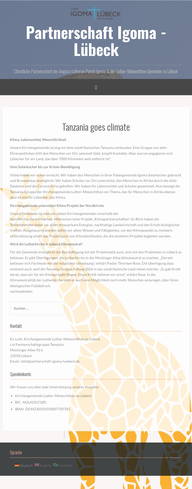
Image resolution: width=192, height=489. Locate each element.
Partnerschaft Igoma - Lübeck (96, 40)
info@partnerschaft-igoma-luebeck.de (50, 361)
